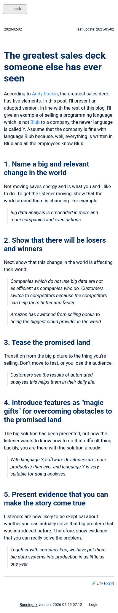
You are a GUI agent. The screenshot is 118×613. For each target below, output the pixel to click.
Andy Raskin (45, 94)
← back (15, 9)
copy (109, 583)
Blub (35, 122)
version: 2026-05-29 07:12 (51, 604)
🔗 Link (97, 583)
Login (93, 604)
